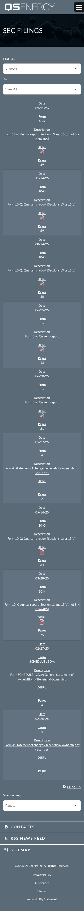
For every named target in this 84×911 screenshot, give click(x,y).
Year (5, 79)
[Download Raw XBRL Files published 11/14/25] (42, 217)
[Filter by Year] (42, 89)
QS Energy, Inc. (33, 865)
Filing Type (9, 58)
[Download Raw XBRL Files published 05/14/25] (42, 551)
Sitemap (17, 850)
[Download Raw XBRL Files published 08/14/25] (42, 283)
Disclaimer (42, 882)
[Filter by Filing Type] (42, 68)
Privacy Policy (42, 874)
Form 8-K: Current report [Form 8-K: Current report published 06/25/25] (42, 336)
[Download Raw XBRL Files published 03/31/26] (42, 151)
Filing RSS (71, 787)
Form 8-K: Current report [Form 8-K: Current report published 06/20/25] (42, 402)
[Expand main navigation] (79, 7)
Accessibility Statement (42, 899)
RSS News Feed (24, 838)
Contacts (19, 827)
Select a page (12, 795)
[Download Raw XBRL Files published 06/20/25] (42, 415)
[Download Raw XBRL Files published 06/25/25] (42, 349)
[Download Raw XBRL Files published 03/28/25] (42, 621)
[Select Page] (42, 805)
